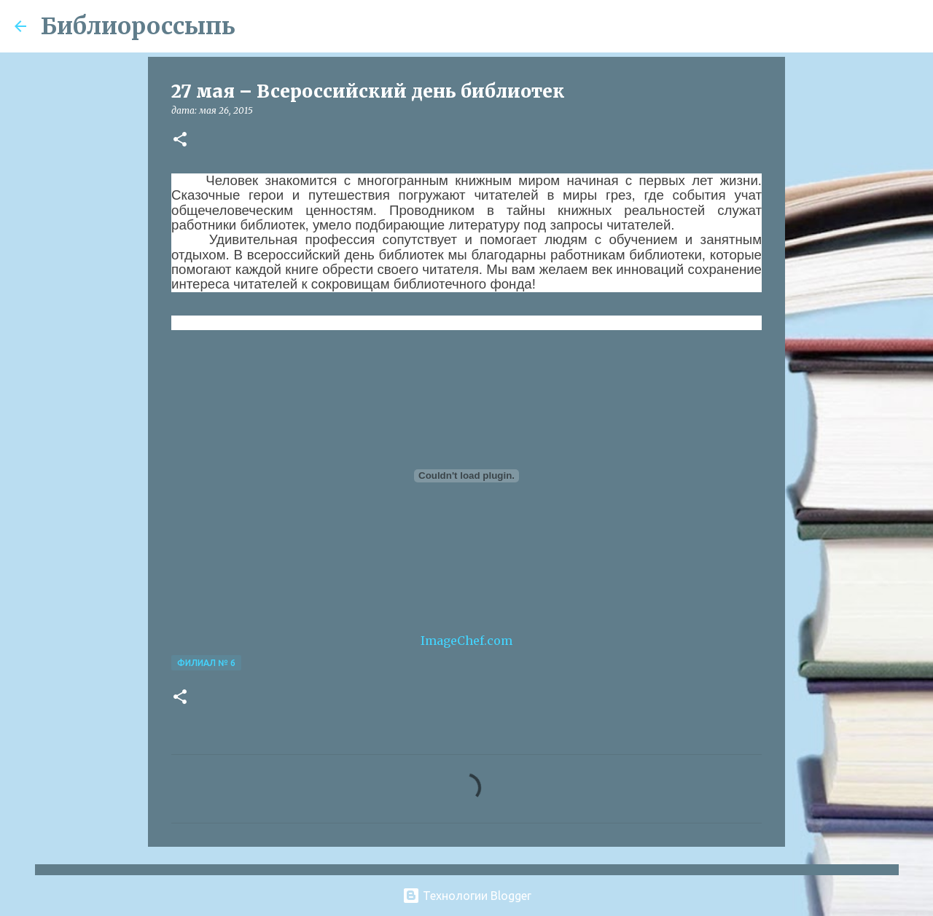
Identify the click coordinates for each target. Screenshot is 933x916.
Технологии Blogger (466, 895)
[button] (180, 140)
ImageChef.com (466, 640)
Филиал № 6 (206, 663)
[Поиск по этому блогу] (844, 26)
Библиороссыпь (138, 26)
